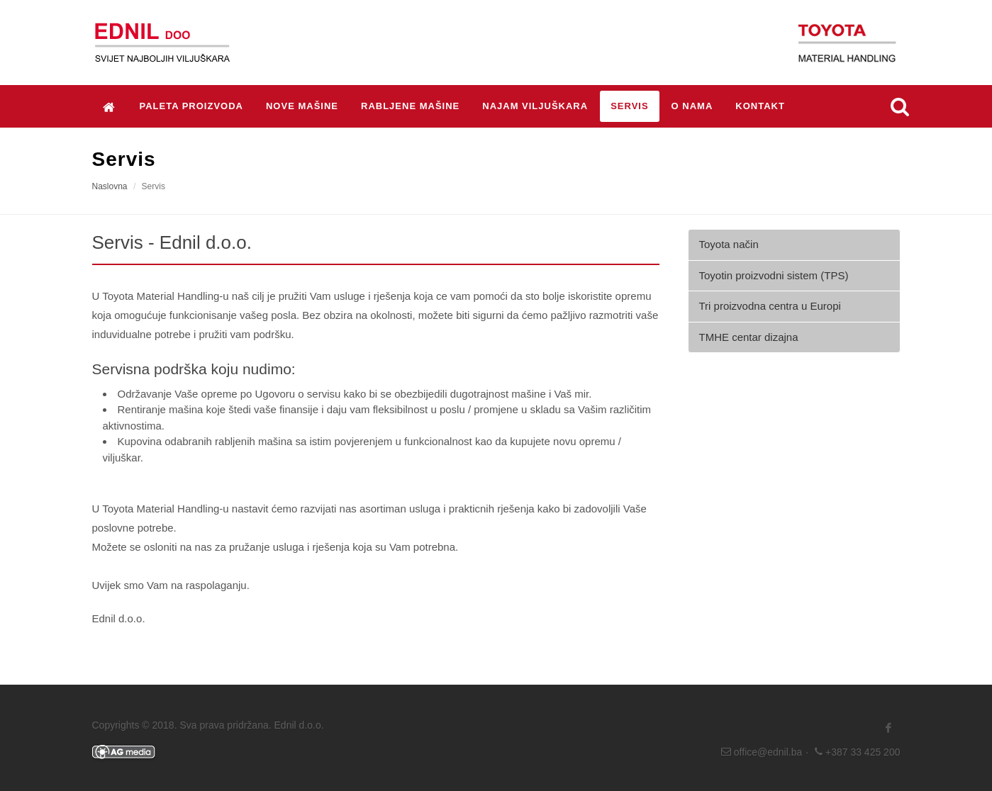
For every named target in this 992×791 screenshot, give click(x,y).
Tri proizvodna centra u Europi (770, 306)
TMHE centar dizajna (748, 337)
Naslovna (110, 186)
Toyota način (729, 244)
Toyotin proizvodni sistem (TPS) (774, 275)
